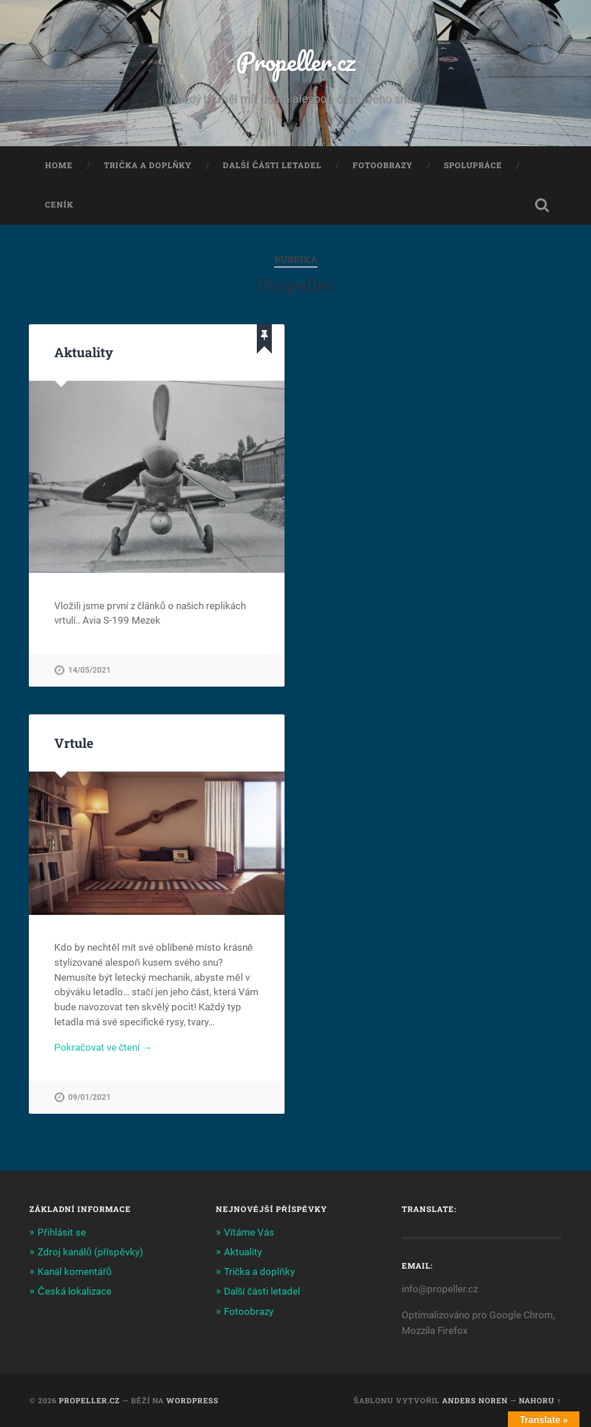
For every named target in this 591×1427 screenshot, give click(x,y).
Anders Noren (475, 1400)
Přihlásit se (62, 1232)
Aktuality (83, 352)
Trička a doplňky (148, 165)
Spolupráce (473, 165)
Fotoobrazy (383, 165)
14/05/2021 (89, 670)
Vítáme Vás (249, 1232)
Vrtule (73, 742)
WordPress (192, 1400)
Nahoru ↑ (540, 1400)
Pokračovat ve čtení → (103, 1047)
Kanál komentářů (74, 1271)
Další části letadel (272, 165)
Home (59, 165)
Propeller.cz (296, 60)
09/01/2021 (89, 1097)
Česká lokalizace (74, 1291)
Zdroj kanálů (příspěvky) (90, 1252)
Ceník (59, 204)
